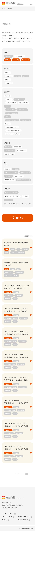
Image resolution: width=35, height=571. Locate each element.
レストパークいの (7, 517)
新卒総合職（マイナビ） (10, 559)
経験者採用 (5, 541)
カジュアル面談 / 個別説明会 (11, 554)
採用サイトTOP (7, 527)
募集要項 (5, 550)
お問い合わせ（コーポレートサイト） (14, 564)
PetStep (4, 520)
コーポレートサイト (8, 514)
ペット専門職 (6, 536)
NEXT (26, 474)
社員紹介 (5, 545)
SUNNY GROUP (23, 520)
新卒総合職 (5, 531)
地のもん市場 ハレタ (24, 517)
